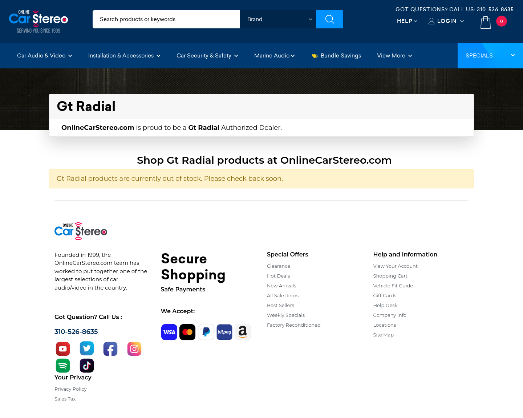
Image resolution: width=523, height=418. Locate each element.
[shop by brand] (278, 19)
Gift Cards (385, 295)
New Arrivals (281, 285)
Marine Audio (274, 55)
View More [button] (394, 55)
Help (405, 21)
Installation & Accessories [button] (124, 55)
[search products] (166, 19)
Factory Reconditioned (294, 325)
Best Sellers (280, 305)
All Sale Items (283, 295)
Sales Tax (65, 399)
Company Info (389, 315)
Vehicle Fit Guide (393, 285)
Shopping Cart (390, 276)
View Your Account (395, 266)
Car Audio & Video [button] (44, 55)
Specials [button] (490, 55)
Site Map (383, 335)
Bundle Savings (336, 55)
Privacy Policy (70, 389)
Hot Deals (278, 276)
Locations (384, 325)
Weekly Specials (286, 315)
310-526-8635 (495, 9)
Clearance (278, 266)
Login (447, 21)
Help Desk (385, 305)
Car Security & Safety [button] (207, 55)
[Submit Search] (329, 19)
